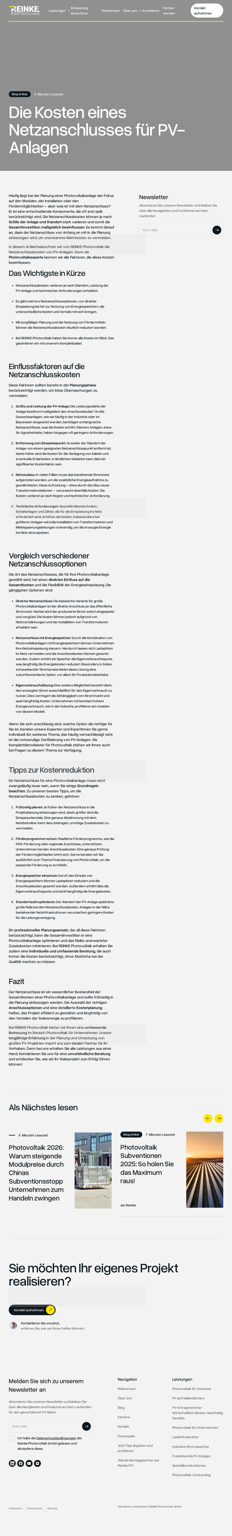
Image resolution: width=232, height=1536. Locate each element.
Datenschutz (34, 1508)
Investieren (151, 10)
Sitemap (52, 1508)
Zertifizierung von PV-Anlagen (66, 739)
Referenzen (111, 10)
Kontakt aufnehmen (203, 10)
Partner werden (169, 10)
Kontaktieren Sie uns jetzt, (40, 1323)
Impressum (15, 1508)
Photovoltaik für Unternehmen (72, 1032)
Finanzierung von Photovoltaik (75, 859)
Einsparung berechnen (79, 10)
